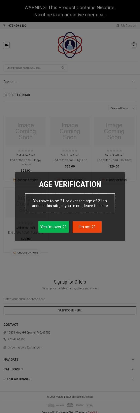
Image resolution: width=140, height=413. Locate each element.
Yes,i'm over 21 (53, 227)
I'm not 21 (87, 227)
